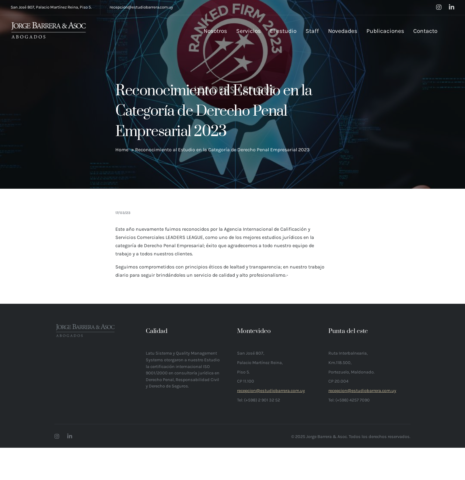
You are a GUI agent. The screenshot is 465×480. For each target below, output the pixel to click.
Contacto (425, 30)
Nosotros (215, 30)
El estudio (283, 30)
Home (121, 149)
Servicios (248, 30)
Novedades (342, 30)
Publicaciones (385, 30)
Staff (312, 30)
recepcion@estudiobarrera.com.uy (141, 7)
